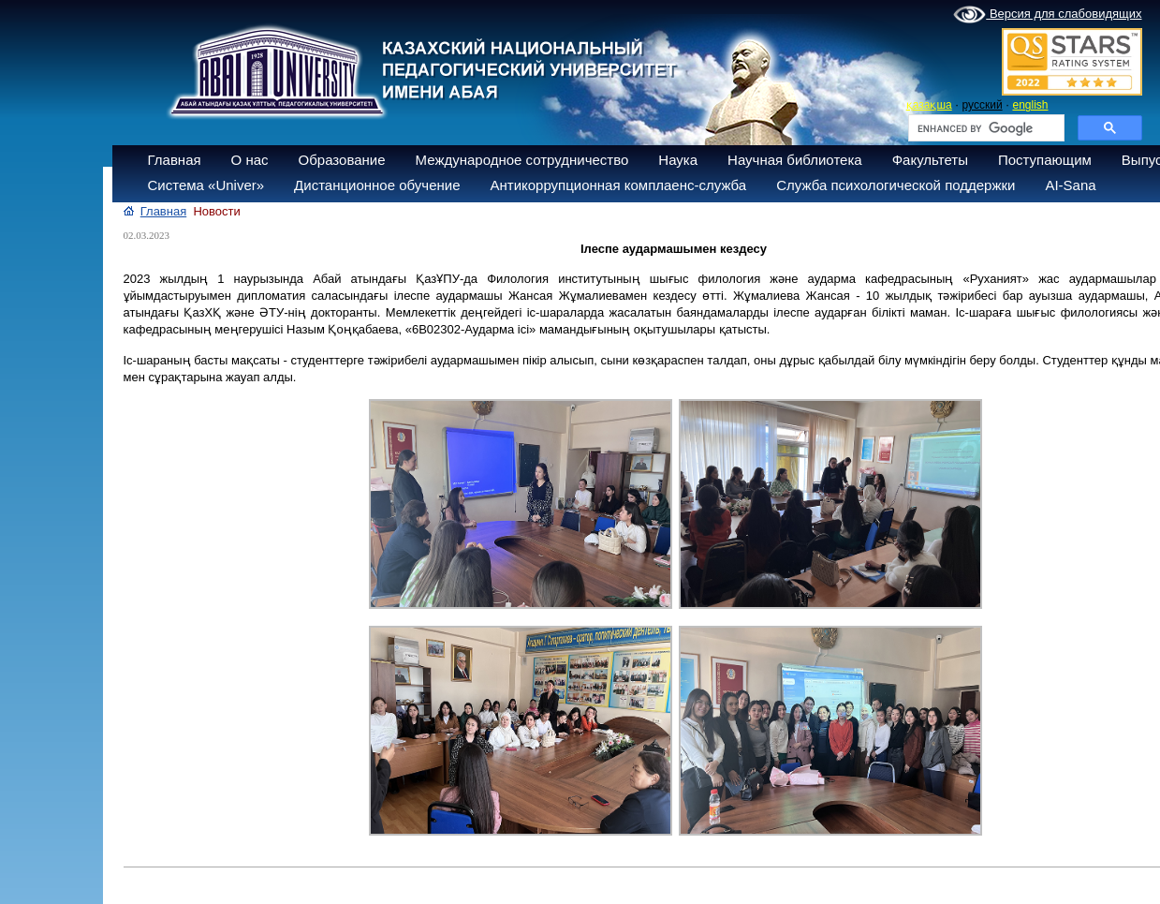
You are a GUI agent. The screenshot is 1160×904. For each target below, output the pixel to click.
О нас (250, 160)
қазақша (929, 104)
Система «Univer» (206, 185)
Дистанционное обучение (377, 185)
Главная (174, 160)
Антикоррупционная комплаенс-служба (618, 185)
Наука (677, 160)
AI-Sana (1070, 185)
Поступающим (1045, 160)
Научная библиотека (794, 160)
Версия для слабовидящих (1047, 15)
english (1030, 104)
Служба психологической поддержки (895, 185)
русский (982, 104)
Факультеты (930, 160)
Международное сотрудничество (522, 160)
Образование (342, 160)
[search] (984, 128)
